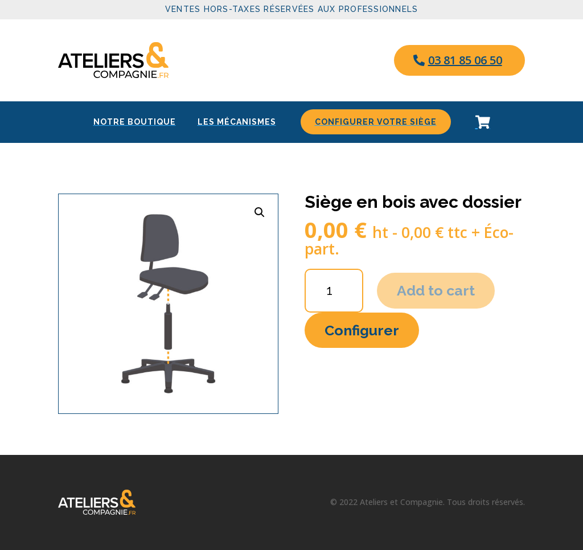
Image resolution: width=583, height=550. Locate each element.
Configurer (362, 330)
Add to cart (436, 290)
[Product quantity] (334, 291)
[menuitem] (134, 121)
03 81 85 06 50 (465, 60)
